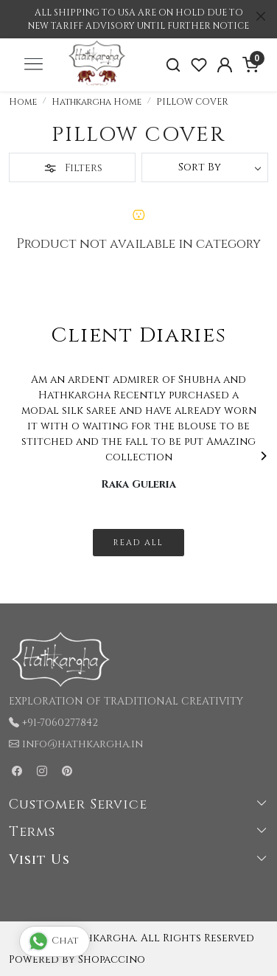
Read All (138, 542)
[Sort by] (204, 167)
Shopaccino (111, 959)
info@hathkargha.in (82, 744)
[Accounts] (224, 65)
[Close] (261, 16)
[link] (173, 65)
